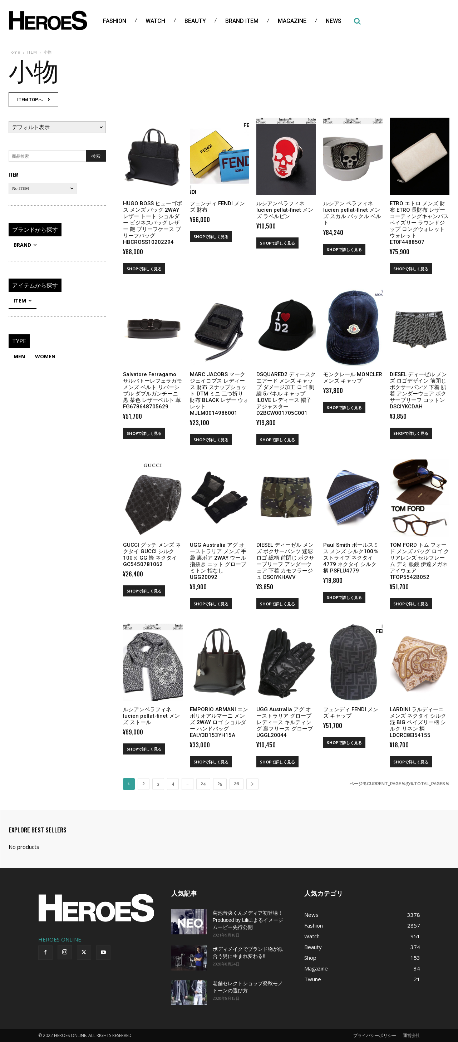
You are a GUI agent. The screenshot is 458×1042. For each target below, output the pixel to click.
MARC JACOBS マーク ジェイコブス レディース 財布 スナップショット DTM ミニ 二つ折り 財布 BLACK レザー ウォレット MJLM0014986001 (219, 393)
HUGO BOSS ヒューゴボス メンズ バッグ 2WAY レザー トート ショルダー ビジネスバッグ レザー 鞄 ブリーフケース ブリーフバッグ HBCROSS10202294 (152, 222)
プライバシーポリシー (374, 1035)
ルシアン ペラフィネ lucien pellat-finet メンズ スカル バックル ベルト (352, 213)
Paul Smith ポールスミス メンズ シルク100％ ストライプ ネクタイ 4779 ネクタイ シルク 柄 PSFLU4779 (351, 558)
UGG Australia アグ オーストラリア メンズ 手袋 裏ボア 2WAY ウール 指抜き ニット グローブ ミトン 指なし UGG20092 (218, 561)
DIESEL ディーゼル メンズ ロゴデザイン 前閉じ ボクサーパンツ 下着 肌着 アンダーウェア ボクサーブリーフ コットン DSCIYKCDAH (418, 390)
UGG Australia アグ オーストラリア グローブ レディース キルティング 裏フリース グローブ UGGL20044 (284, 722)
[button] (357, 21)
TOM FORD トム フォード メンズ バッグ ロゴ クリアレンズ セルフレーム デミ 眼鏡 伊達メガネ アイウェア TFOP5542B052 (419, 561)
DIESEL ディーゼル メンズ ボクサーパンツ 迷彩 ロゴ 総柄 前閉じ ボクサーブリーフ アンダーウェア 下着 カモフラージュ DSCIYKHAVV (285, 561)
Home (14, 52)
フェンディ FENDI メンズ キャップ (350, 712)
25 (219, 783)
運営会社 (411, 1035)
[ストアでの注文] (57, 127)
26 (236, 783)
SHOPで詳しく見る (144, 268)
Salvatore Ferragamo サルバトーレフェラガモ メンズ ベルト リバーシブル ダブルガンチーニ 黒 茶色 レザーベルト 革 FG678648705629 (152, 390)
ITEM (32, 52)
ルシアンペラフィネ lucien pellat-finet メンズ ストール (151, 716)
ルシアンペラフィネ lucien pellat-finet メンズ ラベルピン (284, 210)
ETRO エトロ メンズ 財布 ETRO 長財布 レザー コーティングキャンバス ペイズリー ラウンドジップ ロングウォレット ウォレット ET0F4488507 (419, 222)
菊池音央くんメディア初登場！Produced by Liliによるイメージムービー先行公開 (248, 920)
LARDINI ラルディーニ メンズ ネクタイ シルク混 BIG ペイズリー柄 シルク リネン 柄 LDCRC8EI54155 (418, 722)
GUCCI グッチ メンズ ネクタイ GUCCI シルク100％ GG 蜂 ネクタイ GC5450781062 (152, 554)
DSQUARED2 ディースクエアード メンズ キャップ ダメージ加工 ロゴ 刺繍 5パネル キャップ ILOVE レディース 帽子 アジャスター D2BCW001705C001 (286, 393)
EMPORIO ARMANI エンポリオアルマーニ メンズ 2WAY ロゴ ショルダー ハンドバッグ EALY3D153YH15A (219, 722)
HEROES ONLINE (59, 939)
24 (203, 783)
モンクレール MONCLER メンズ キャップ (352, 377)
